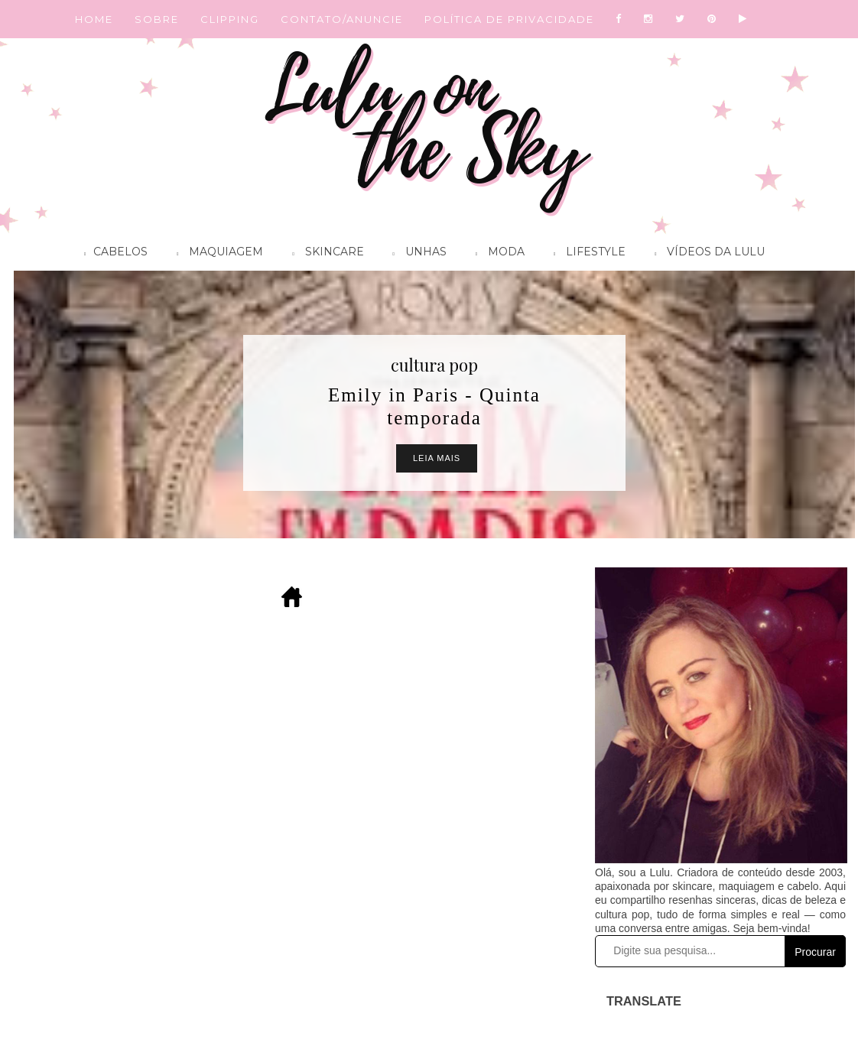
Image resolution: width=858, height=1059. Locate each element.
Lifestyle (586, 254)
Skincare (323, 254)
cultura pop (434, 364)
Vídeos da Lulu (706, 254)
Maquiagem (216, 254)
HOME (94, 19)
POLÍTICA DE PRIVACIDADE (509, 19)
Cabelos (112, 254)
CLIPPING (229, 19)
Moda (496, 254)
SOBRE (157, 19)
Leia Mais (436, 458)
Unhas (416, 254)
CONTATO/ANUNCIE (342, 19)
